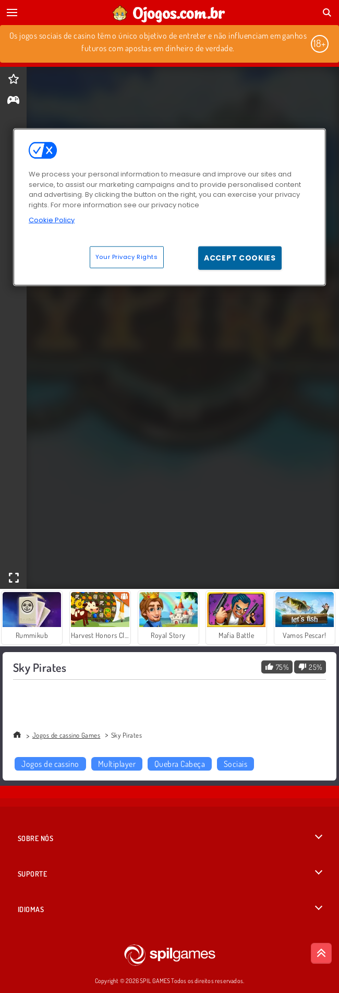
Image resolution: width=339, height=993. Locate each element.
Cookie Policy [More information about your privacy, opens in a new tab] (52, 220)
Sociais (235, 764)
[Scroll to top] (321, 953)
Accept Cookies (240, 258)
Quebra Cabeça (179, 764)
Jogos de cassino (50, 764)
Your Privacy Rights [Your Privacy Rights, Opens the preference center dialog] (126, 257)
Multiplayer (117, 764)
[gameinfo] (13, 101)
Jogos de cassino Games (66, 735)
